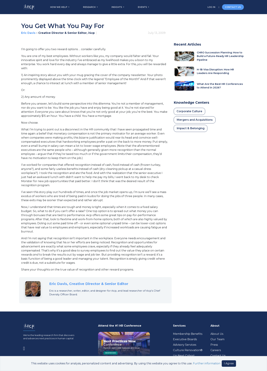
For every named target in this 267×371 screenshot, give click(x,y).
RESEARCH (89, 7)
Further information (206, 363)
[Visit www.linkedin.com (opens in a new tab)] (25, 348)
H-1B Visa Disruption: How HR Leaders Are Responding (215, 71)
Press (214, 344)
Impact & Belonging (191, 128)
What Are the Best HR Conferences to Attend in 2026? (220, 85)
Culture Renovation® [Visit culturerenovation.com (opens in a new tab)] (187, 350)
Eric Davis (28, 33)
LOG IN (211, 7)
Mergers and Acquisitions (195, 119)
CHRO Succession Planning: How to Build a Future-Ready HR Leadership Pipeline (220, 56)
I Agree (229, 363)
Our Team (217, 339)
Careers (215, 350)
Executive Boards (185, 339)
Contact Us (217, 355)
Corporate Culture (189, 111)
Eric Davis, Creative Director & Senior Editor (88, 284)
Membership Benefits (187, 333)
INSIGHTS (117, 7)
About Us (216, 333)
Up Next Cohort (184, 355)
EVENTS (142, 7)
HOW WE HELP (59, 7)
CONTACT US (233, 7)
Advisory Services (184, 344)
